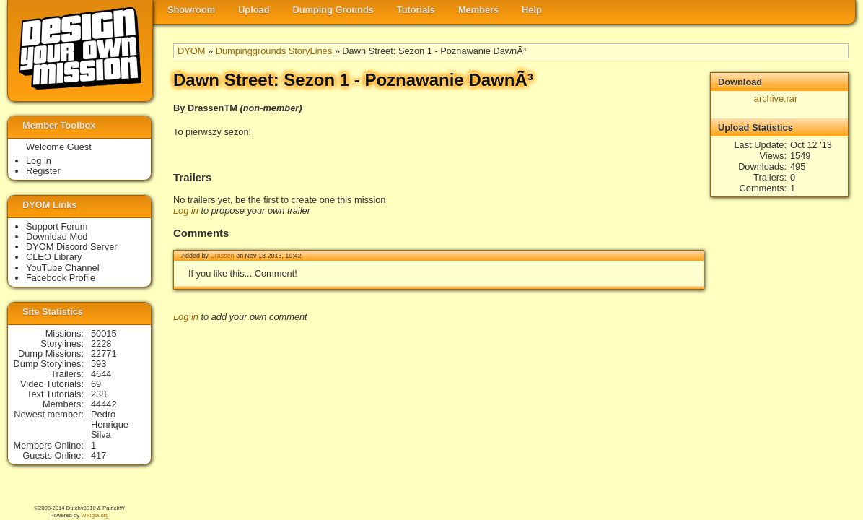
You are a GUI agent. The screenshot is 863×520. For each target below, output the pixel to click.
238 (98, 394)
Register (43, 170)
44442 (104, 404)
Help (532, 9)
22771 (104, 353)
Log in (185, 210)
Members (478, 9)
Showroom (191, 9)
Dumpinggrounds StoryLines (274, 51)
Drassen (222, 255)
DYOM (191, 51)
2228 (101, 343)
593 (98, 363)
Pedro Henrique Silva (109, 424)
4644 (101, 373)
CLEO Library (54, 256)
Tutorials (416, 9)
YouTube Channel (63, 267)
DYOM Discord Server (72, 246)
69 (96, 383)
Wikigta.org (94, 515)
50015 (104, 333)
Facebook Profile (60, 277)
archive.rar (775, 98)
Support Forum (56, 226)
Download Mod (56, 236)
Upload (253, 9)
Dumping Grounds (333, 9)
